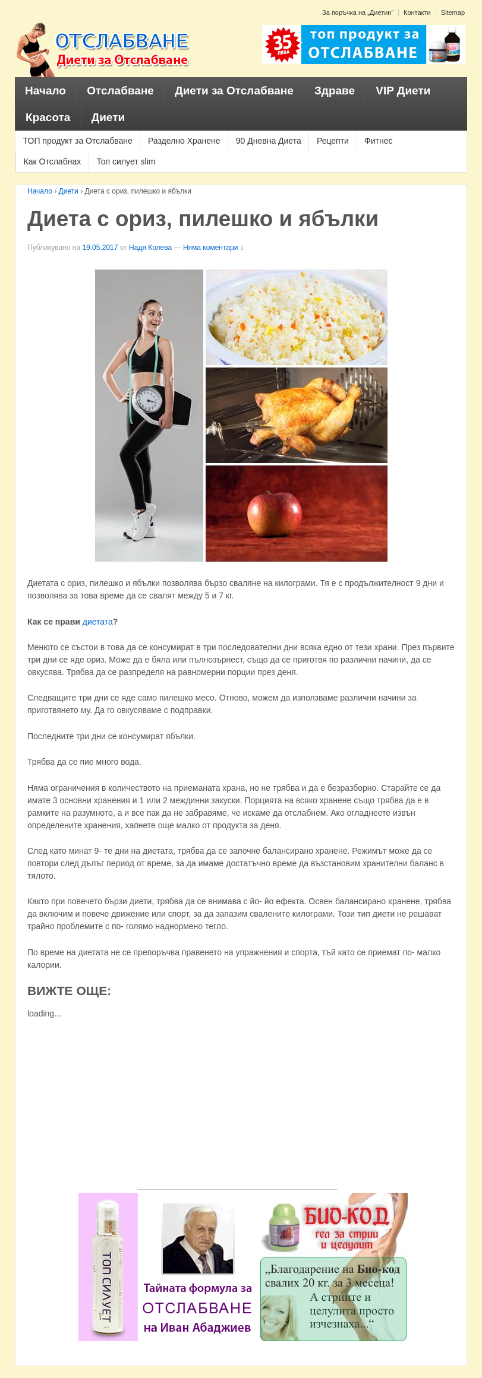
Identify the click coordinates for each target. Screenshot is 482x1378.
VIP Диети (403, 90)
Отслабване (120, 90)
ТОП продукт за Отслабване (78, 140)
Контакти (417, 12)
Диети (108, 117)
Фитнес (378, 140)
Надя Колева (150, 247)
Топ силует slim (125, 161)
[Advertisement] (237, 1106)
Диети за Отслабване (234, 90)
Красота (48, 117)
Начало (45, 90)
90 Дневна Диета (268, 140)
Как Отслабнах (52, 161)
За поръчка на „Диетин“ (357, 12)
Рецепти (333, 140)
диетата (98, 621)
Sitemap (453, 12)
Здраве (334, 90)
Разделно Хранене (184, 140)
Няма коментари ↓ (213, 247)
